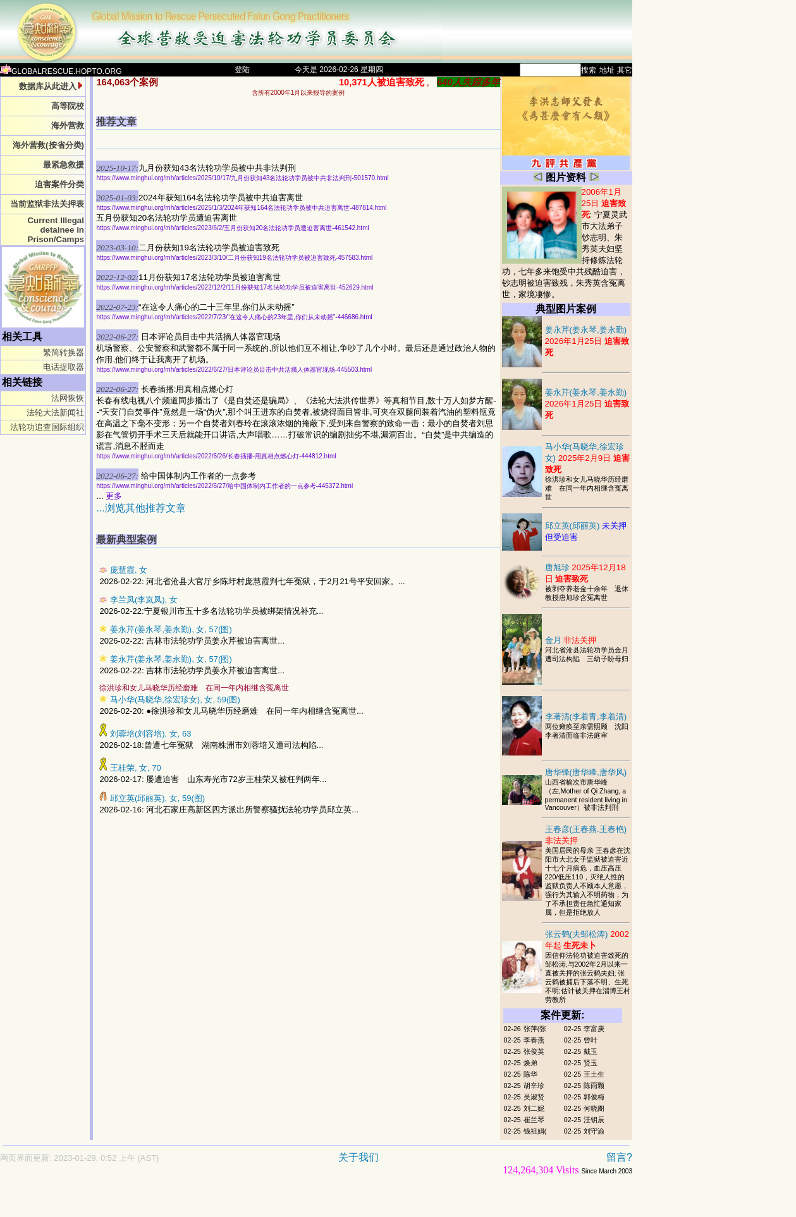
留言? (619, 1157)
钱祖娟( (535, 1131)
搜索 (588, 70)
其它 (624, 70)
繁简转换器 (63, 352)
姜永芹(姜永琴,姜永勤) (587, 341)
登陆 (242, 69)
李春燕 (534, 1040)
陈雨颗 (594, 1085)
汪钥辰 (594, 1119)
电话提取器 (63, 367)
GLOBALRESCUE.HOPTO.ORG (61, 71)
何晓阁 (594, 1108)
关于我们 (358, 1157)
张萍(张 (535, 1028)
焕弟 (530, 1063)
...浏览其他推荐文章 (140, 508)
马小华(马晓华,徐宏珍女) (587, 458)
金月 (571, 640)
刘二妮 (534, 1108)
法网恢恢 (67, 398)
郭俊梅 (594, 1097)
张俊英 (534, 1051)
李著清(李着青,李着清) (586, 716)
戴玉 (590, 1051)
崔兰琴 (534, 1119)
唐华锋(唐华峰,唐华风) (586, 772)
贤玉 (590, 1063)
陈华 (530, 1074)
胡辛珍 (534, 1085)
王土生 (594, 1074)
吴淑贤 (534, 1097)
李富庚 (594, 1028)
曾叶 (590, 1040)
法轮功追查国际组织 (47, 427)
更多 (114, 496)
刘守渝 (594, 1131)
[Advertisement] (272, 1202)
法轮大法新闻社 (55, 412)
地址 (607, 70)
